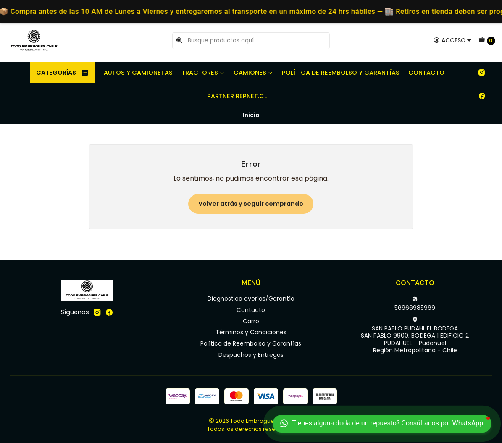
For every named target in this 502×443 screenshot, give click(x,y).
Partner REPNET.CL (237, 96)
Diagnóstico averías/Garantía (251, 298)
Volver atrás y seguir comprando (250, 203)
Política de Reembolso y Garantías (340, 72)
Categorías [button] (62, 72)
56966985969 (414, 304)
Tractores (203, 72)
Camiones (253, 72)
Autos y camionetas (138, 72)
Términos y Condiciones (251, 332)
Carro (251, 321)
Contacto (426, 72)
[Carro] (487, 40)
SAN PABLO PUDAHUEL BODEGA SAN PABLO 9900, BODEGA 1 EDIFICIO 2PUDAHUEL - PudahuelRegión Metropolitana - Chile (415, 336)
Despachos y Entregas (251, 355)
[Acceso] (452, 40)
